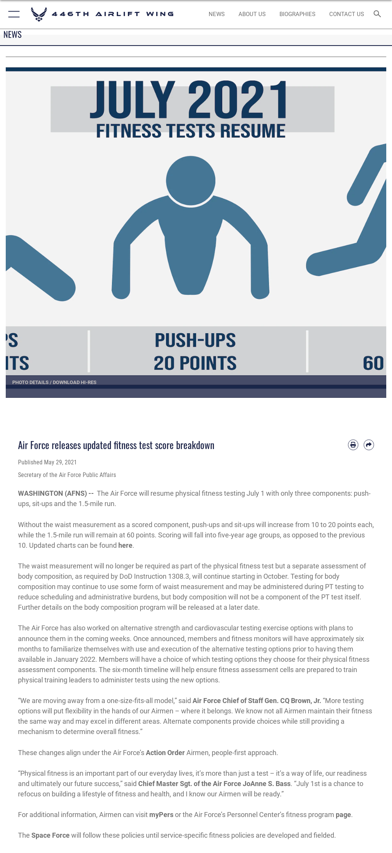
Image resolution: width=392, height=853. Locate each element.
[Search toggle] (378, 14)
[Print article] (353, 445)
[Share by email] (369, 445)
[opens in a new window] (252, 14)
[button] (12, 14)
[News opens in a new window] (216, 14)
